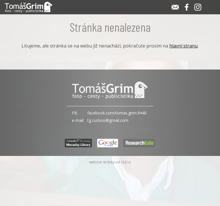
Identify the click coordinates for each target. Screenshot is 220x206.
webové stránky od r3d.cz (110, 162)
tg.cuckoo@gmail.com (107, 120)
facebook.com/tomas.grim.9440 (117, 113)
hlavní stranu (183, 46)
